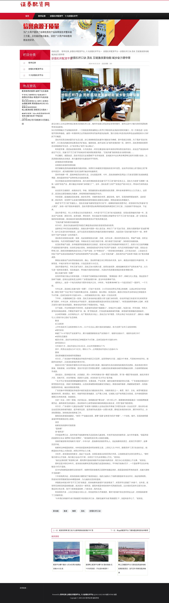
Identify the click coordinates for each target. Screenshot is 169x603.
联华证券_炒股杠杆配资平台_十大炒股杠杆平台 (81, 51)
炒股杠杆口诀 (95, 511)
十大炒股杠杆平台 (71, 17)
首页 (27, 16)
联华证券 (42, 16)
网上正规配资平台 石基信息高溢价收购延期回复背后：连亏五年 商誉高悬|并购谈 (132, 569)
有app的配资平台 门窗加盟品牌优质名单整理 (132, 530)
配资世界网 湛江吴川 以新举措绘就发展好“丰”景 (76, 530)
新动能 (56, 511)
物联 (74, 511)
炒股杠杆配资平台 (56, 17)
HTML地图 (113, 594)
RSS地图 (106, 594)
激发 (65, 511)
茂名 (83, 511)
